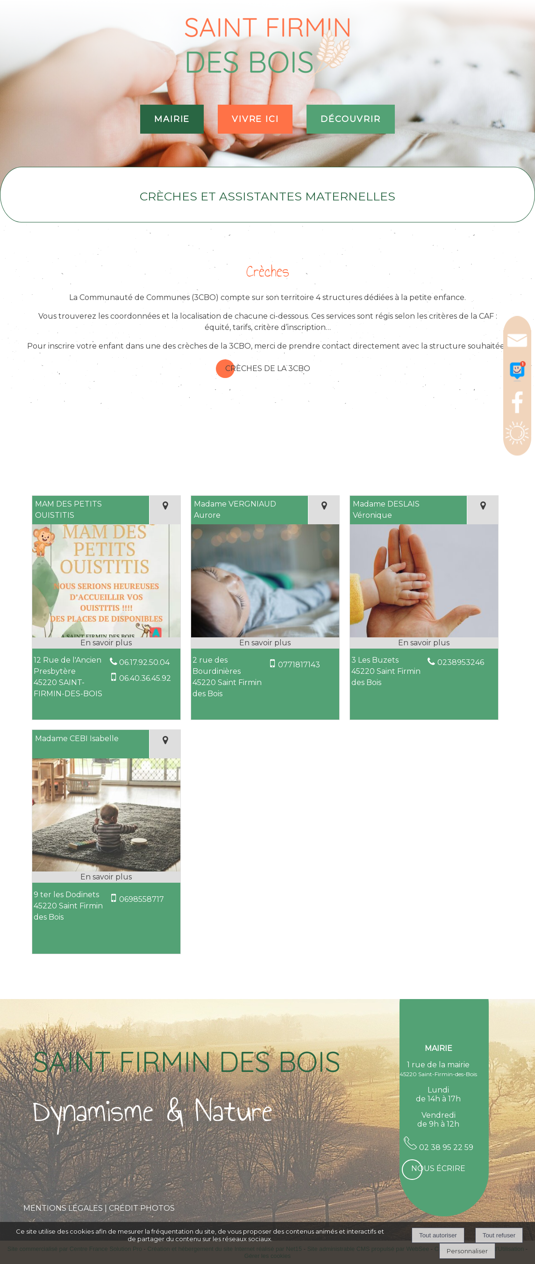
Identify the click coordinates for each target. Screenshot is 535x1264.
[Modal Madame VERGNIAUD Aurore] (265, 636)
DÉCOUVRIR (350, 119)
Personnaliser (467, 1251)
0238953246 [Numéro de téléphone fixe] (460, 662)
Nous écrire (438, 1168)
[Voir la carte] (164, 510)
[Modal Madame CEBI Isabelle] (106, 870)
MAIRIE (172, 119)
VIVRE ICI (255, 119)
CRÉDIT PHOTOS (142, 1208)
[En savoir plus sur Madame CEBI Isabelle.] (106, 877)
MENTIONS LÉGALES (63, 1208)
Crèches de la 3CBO (267, 368)
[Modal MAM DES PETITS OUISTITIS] (106, 636)
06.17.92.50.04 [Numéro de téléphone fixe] (144, 662)
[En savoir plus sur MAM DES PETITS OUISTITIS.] (106, 643)
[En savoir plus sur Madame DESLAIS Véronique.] (424, 643)
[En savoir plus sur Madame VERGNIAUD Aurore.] (265, 643)
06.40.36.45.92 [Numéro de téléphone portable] (145, 678)
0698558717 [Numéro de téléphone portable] (141, 899)
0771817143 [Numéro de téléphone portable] (299, 664)
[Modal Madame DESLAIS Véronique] (424, 636)
